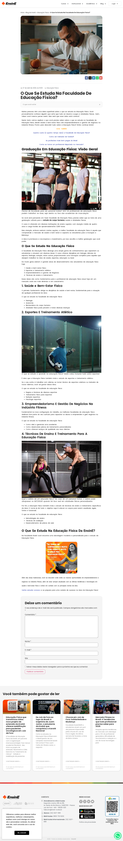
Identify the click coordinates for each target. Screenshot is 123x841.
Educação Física (43, 13)
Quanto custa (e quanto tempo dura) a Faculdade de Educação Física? (61, 133)
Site (26, 658)
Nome (28, 641)
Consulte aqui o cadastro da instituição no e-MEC (112, 821)
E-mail (28, 650)
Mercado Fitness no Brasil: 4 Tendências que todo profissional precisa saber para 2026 (106, 722)
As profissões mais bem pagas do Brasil (61, 140)
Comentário (30, 614)
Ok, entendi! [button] (21, 833)
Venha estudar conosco (31, 590)
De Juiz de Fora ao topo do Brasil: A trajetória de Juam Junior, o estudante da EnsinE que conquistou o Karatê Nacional (46, 724)
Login (115, 3)
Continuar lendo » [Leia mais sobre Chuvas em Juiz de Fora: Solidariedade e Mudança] (73, 761)
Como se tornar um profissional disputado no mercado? (61, 144)
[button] (86, 77)
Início (22, 13)
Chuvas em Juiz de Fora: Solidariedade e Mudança (76, 719)
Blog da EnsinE (31, 13)
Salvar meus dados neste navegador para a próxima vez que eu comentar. (57, 667)
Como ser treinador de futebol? (61, 137)
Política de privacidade (87, 822)
